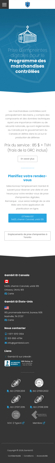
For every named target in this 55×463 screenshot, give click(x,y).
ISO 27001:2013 (17, 391)
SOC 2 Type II (14, 423)
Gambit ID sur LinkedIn (19, 356)
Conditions (29, 456)
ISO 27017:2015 (17, 407)
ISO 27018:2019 (40, 407)
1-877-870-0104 (16, 333)
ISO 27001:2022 (40, 391)
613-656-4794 (15, 338)
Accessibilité (42, 456)
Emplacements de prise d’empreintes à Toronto (27, 236)
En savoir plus (27, 158)
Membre (37, 423)
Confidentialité (14, 456)
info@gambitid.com (18, 342)
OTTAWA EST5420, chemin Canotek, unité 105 (27, 218)
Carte (11, 293)
